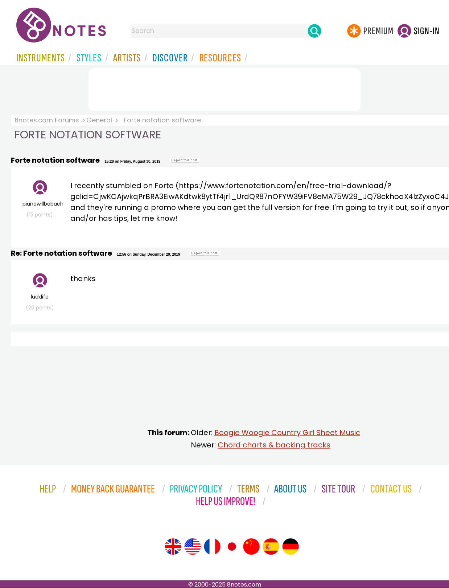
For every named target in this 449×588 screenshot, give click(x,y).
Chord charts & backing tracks (274, 445)
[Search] (314, 31)
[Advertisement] (224, 88)
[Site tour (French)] (212, 547)
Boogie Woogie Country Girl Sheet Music (287, 432)
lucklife (40, 292)
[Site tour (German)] (290, 547)
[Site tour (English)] (173, 547)
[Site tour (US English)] (193, 547)
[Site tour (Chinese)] (251, 547)
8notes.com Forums (47, 120)
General (99, 120)
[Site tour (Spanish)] (271, 547)
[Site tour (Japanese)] (232, 547)
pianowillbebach (41, 199)
